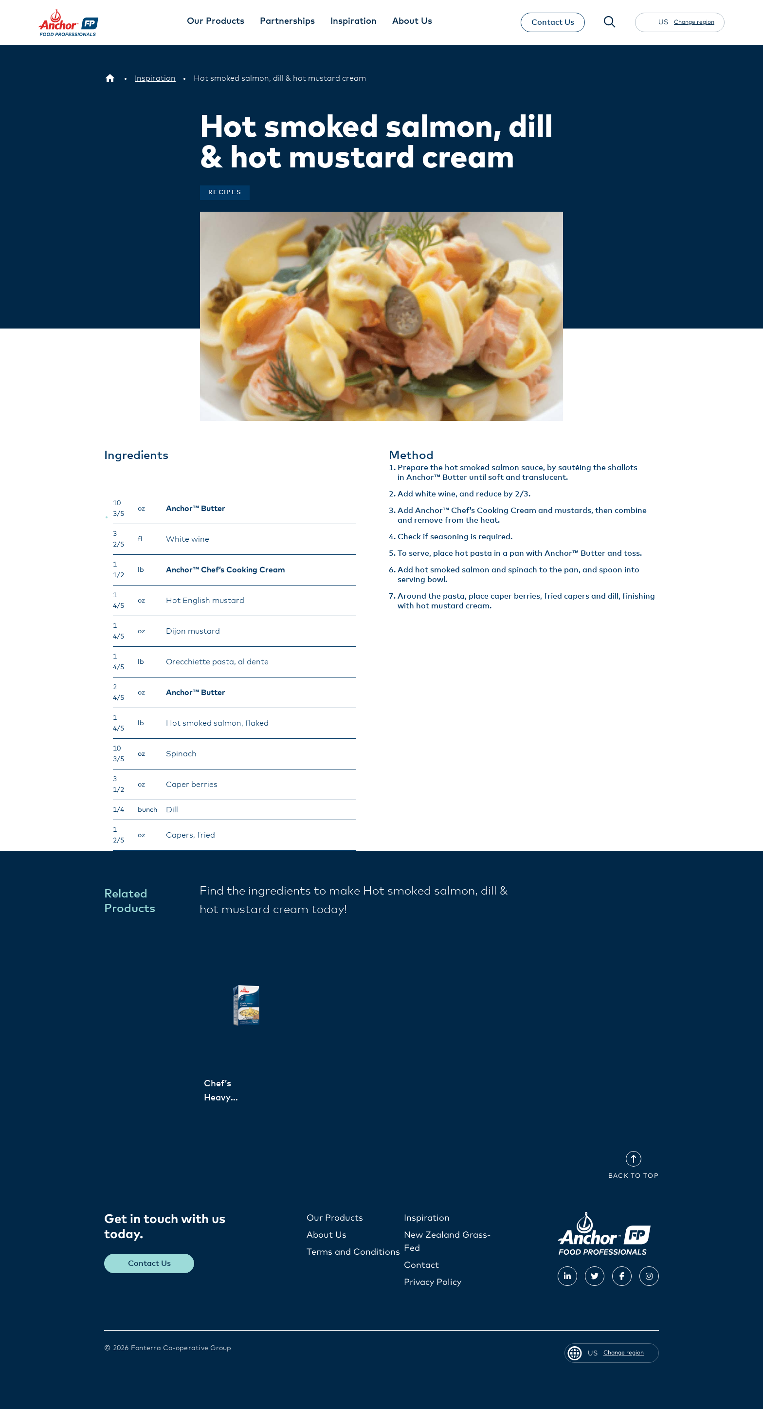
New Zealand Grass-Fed (447, 1241)
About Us (326, 1234)
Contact (421, 1265)
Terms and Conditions (353, 1251)
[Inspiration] (155, 78)
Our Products (335, 1217)
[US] (110, 78)
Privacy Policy (432, 1282)
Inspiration (427, 1217)
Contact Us (552, 22)
